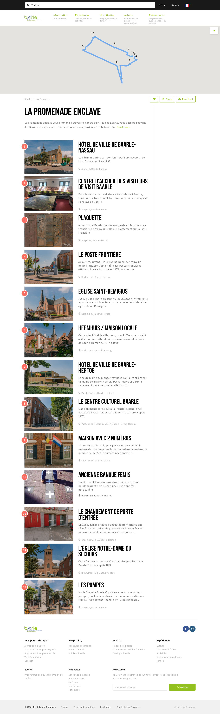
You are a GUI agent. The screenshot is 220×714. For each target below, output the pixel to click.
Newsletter (119, 669)
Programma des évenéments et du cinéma (43, 676)
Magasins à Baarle (122, 645)
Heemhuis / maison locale (107, 327)
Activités (161, 653)
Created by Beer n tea (185, 707)
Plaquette (90, 217)
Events (28, 669)
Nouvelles (74, 669)
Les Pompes (91, 584)
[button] (136, 57)
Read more (123, 127)
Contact (28, 660)
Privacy (64, 707)
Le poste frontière (99, 254)
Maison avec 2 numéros (104, 438)
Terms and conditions (84, 707)
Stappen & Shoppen (36, 640)
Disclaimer (105, 707)
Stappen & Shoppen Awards (39, 653)
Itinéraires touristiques (169, 656)
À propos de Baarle (35, 645)
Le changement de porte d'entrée (105, 514)
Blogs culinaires (77, 678)
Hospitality (75, 640)
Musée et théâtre (166, 649)
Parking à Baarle (121, 653)
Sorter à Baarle (77, 649)
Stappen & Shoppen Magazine (40, 649)
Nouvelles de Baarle (79, 674)
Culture (161, 645)
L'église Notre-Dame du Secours (104, 551)
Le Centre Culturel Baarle (108, 401)
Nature (160, 660)
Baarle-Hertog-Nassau (128, 707)
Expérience (163, 640)
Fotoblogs (74, 689)
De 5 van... (74, 682)
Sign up (175, 5)
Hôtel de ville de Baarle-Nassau (107, 147)
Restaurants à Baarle (80, 645)
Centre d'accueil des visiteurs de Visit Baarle (113, 183)
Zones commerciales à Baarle (129, 649)
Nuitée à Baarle (77, 653)
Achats (117, 640)
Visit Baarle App (33, 656)
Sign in (162, 5)
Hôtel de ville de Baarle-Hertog (107, 367)
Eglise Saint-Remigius (103, 291)
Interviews (74, 686)
